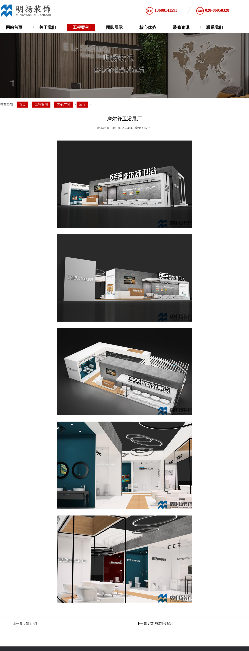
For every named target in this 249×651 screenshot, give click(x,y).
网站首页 (14, 28)
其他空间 (63, 104)
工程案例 (81, 28)
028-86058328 (217, 11)
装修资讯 (181, 28)
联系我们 (214, 28)
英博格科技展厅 (161, 623)
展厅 (82, 104)
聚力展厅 (32, 623)
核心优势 (147, 28)
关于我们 (47, 28)
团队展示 (114, 28)
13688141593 (166, 11)
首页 (22, 104)
